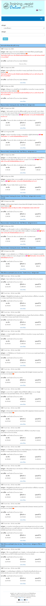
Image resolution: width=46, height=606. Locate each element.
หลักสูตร (3, 25)
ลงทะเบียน (23, 82)
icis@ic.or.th (21, 597)
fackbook (21, 599)
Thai (38, 10)
